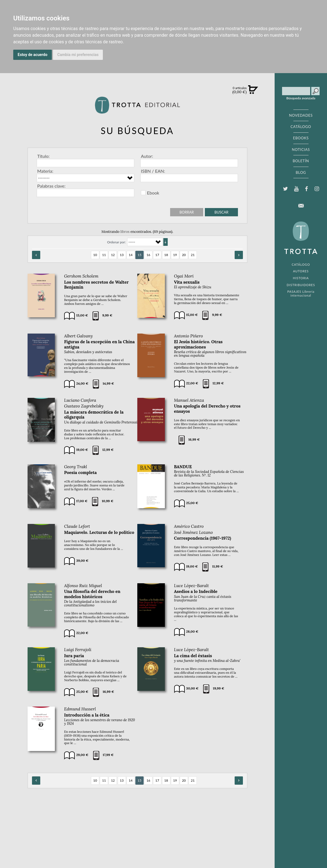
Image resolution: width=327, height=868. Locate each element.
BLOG (301, 172)
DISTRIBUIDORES (301, 285)
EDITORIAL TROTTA (300, 239)
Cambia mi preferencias (78, 54)
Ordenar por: (116, 242)
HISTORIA (301, 278)
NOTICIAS (301, 149)
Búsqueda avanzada (300, 98)
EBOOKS (301, 138)
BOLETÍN (301, 161)
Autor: (147, 156)
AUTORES (301, 271)
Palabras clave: (51, 185)
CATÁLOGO (301, 126)
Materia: (45, 171)
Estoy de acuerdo (32, 54)
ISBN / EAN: (153, 171)
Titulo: (43, 156)
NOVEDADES (301, 115)
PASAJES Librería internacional (300, 293)
